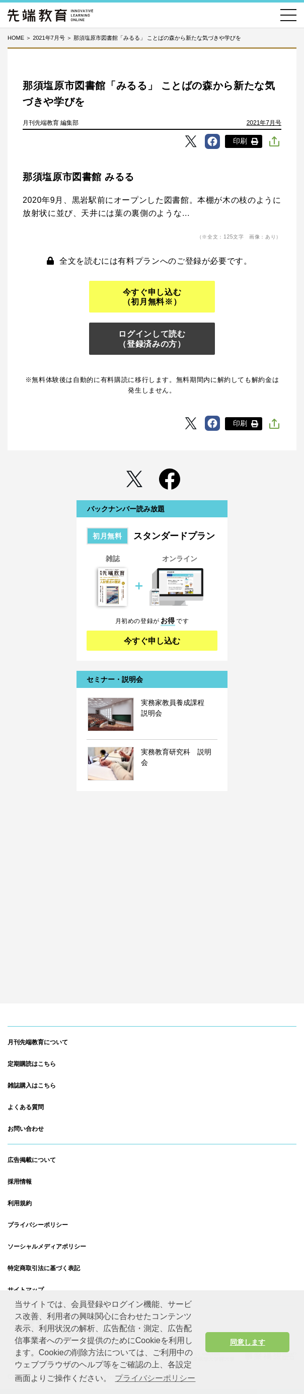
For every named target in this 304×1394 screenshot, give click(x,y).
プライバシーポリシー (38, 1224)
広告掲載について (32, 1160)
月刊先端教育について (38, 1042)
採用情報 (20, 1181)
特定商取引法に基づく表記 (44, 1268)
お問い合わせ (26, 1128)
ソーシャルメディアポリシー (47, 1246)
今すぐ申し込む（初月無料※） (152, 297)
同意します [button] (247, 1342)
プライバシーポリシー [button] (155, 1378)
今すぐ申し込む (152, 641)
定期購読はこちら (32, 1063)
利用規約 (20, 1203)
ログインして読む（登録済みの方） (151, 339)
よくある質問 (26, 1107)
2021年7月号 (264, 122)
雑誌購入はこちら (32, 1085)
